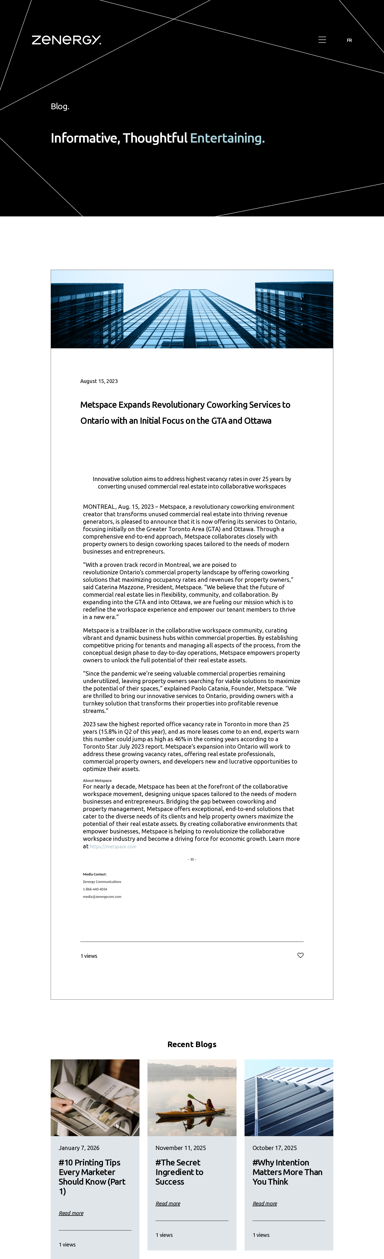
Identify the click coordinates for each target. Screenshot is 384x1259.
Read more (71, 1229)
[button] (322, 40)
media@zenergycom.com (102, 912)
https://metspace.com (119, 862)
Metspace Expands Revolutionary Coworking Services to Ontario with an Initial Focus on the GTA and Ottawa (188, 418)
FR (349, 40)
